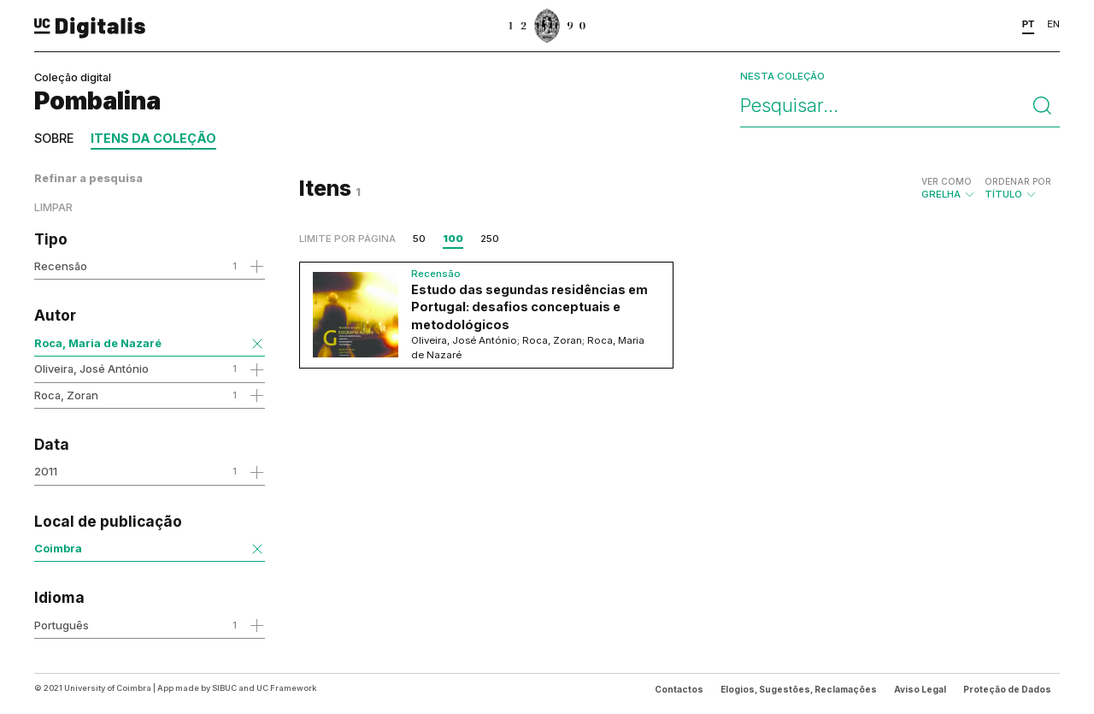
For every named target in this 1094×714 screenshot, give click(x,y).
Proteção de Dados (1007, 689)
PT (1028, 24)
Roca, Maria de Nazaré (98, 343)
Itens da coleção (153, 138)
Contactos (679, 689)
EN (1053, 24)
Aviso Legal (920, 689)
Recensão (60, 266)
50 (419, 239)
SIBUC (224, 688)
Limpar (53, 207)
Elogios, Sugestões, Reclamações (799, 689)
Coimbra (58, 548)
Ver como (946, 181)
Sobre (54, 138)
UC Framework (286, 688)
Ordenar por (1018, 181)
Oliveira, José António (91, 368)
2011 (45, 471)
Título (1018, 188)
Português (61, 625)
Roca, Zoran (66, 395)
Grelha (948, 188)
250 (489, 239)
